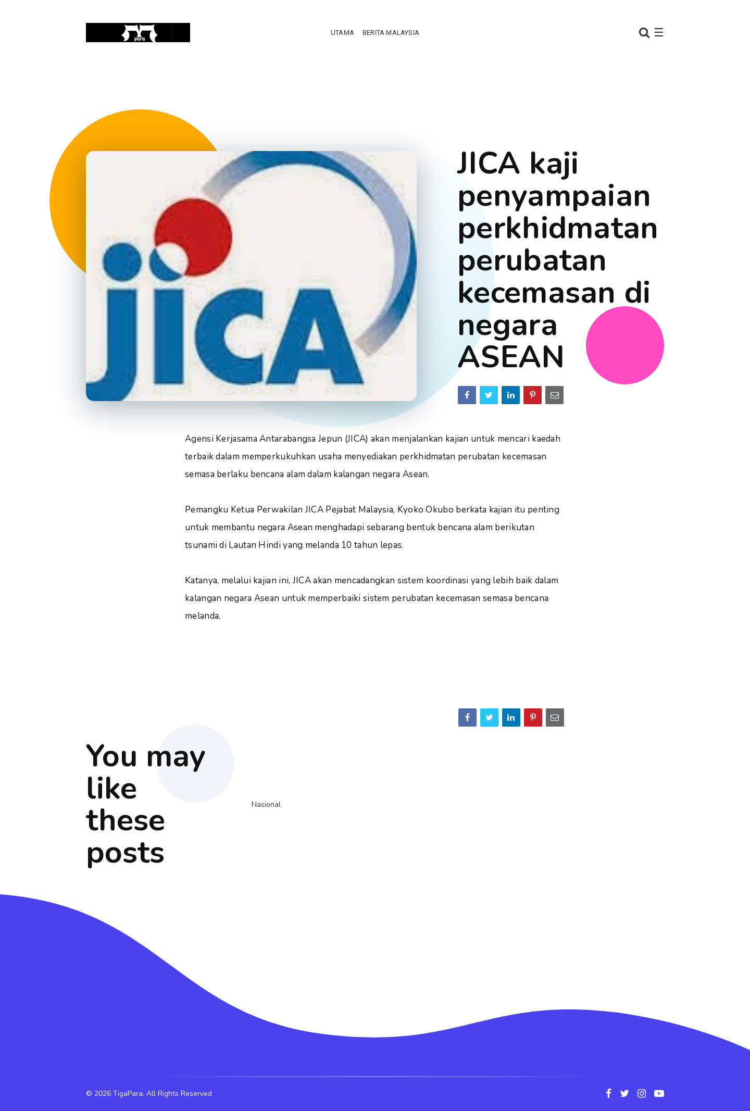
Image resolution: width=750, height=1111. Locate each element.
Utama (342, 32)
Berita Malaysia (390, 32)
